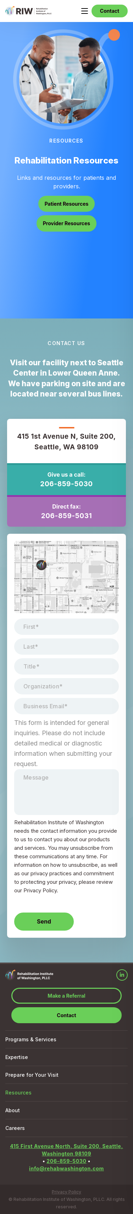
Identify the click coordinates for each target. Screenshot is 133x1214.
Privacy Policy (66, 1191)
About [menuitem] (12, 1110)
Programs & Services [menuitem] (30, 1039)
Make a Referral (66, 996)
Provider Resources (66, 223)
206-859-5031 (66, 516)
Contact (109, 11)
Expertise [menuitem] (16, 1057)
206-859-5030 (66, 484)
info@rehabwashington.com (66, 1168)
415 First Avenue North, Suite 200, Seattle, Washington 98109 (66, 1150)
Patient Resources (67, 204)
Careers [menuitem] (15, 1128)
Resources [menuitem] (18, 1093)
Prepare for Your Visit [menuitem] (32, 1075)
